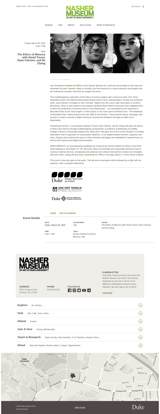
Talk (75, 225)
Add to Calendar (67, 213)
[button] (137, 6)
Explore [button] (49, 25)
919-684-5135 (53, 290)
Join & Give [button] (85, 25)
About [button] (79, 345)
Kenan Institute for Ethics (70, 85)
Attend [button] (71, 25)
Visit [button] (60, 25)
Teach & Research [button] (106, 25)
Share (53, 213)
